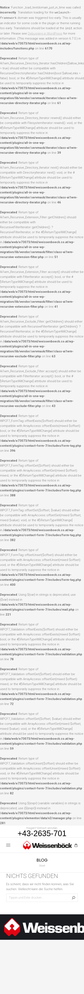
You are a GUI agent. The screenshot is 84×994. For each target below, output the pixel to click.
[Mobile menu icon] (8, 845)
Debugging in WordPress (45, 33)
